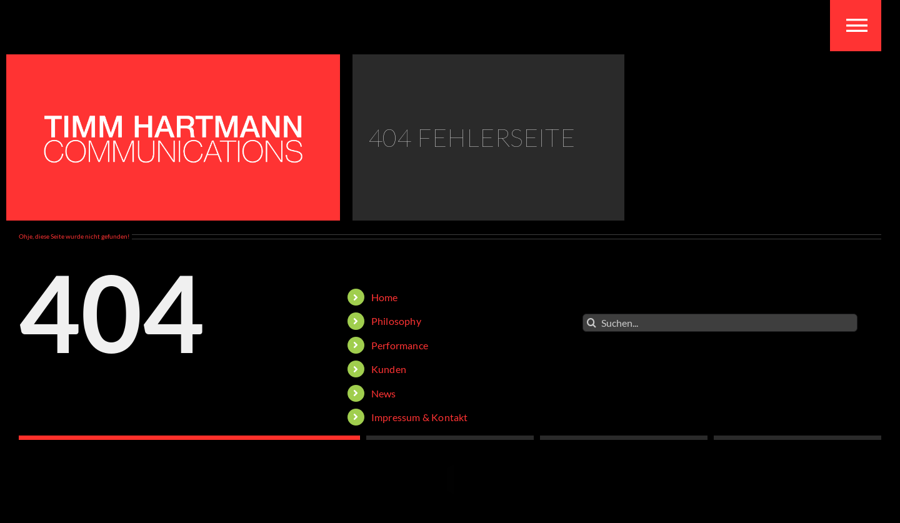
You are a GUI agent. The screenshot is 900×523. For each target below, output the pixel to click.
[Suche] (591, 323)
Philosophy (396, 321)
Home (384, 297)
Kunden (388, 369)
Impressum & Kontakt (419, 417)
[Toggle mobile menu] (857, 25)
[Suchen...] (720, 323)
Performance (399, 345)
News (383, 393)
